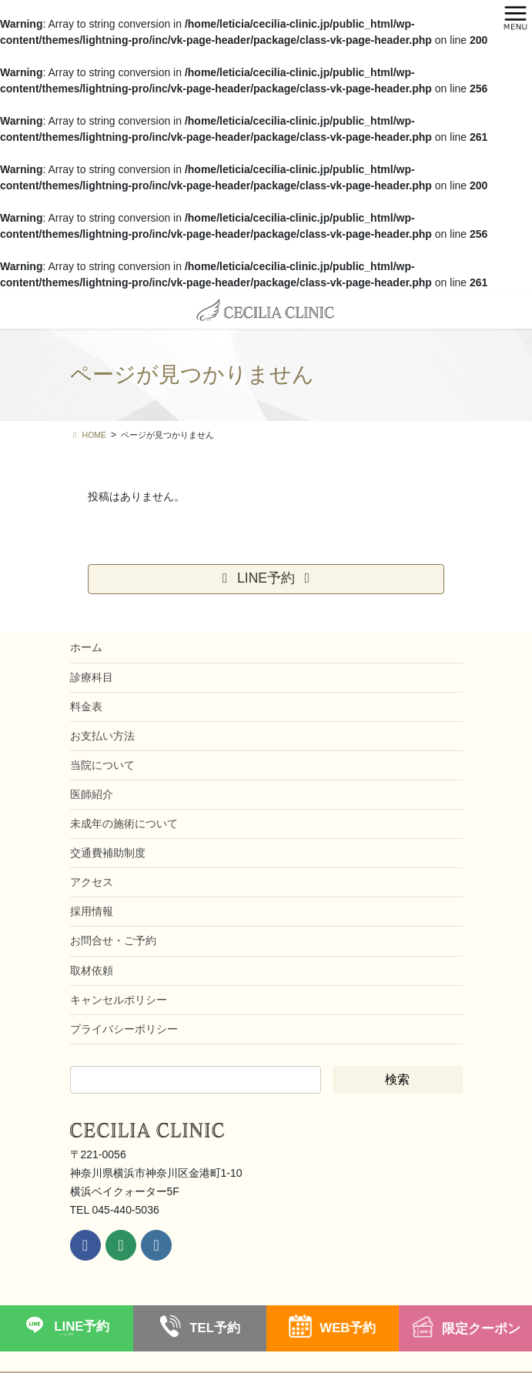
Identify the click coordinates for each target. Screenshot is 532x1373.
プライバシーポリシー (124, 1029)
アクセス (91, 882)
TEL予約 (214, 1328)
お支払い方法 (102, 736)
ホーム (86, 647)
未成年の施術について (124, 823)
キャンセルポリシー (118, 1000)
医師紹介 (91, 794)
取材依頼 (91, 970)
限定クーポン (481, 1328)
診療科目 (91, 677)
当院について (102, 765)
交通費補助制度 (108, 853)
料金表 (86, 706)
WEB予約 (348, 1328)
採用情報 (91, 911)
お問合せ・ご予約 (113, 940)
